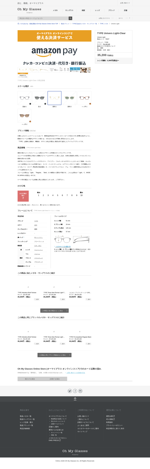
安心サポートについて (58, 421)
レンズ (97, 10)
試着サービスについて (85, 422)
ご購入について (83, 419)
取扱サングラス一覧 (27, 419)
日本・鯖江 (37, 245)
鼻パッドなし (38, 237)
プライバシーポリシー (114, 425)
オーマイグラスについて (58, 416)
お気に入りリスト (106, 18)
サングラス (69, 10)
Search (70, 18)
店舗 (125, 10)
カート (124, 18)
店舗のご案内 (54, 427)
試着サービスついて (57, 424)
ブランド (111, 10)
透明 (35, 225)
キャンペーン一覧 (56, 432)
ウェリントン (38, 250)
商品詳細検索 (25, 428)
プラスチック (38, 258)
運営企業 (110, 416)
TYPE (36, 221)
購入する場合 (30, 379)
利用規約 (109, 422)
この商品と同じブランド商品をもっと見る (52, 355)
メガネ (55, 10)
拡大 (37, 299)
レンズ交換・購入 (26, 422)
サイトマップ (82, 431)
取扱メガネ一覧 (25, 416)
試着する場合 (55, 379)
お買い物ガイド (125, 3)
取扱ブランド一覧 (26, 425)
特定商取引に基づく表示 (115, 428)
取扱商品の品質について (59, 419)
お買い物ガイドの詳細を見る (75, 373)
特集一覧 (54, 435)
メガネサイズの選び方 (63, 247)
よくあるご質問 (83, 425)
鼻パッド (21, 237)
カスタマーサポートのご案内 (88, 428)
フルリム (37, 254)
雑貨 (83, 10)
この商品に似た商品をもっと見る (52, 311)
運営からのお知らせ (56, 430)
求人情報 (110, 419)
